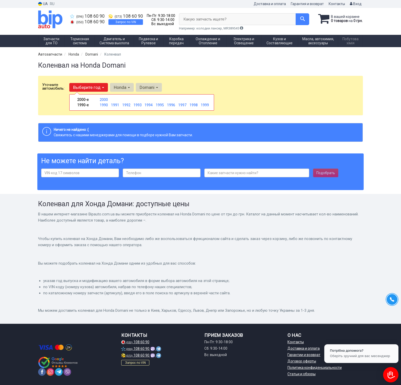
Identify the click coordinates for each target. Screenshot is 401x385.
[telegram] (59, 372)
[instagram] (50, 372)
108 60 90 (87, 16)
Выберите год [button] (88, 87)
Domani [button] (149, 87)
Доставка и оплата (270, 4)
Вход (356, 4)
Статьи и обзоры (301, 374)
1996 (171, 105)
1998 (194, 105)
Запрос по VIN (125, 22)
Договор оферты (301, 361)
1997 (182, 105)
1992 (126, 105)
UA (43, 4)
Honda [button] (122, 87)
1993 (137, 105)
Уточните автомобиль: (53, 86)
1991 (115, 105)
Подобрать (325, 173)
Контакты (337, 4)
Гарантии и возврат (303, 355)
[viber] (67, 372)
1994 (148, 105)
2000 (104, 100)
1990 (104, 105)
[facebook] (42, 372)
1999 (205, 105)
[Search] (302, 19)
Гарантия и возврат (307, 4)
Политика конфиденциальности (314, 368)
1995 (160, 105)
